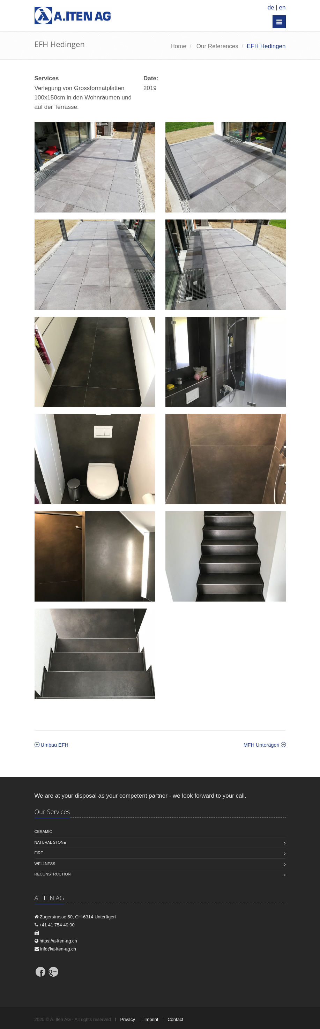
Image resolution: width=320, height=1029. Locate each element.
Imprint (151, 1019)
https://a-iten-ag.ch (58, 941)
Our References (217, 46)
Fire (39, 853)
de (271, 7)
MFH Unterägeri (265, 745)
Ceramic (43, 831)
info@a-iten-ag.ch (58, 949)
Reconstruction (53, 874)
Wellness (45, 864)
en (282, 7)
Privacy (127, 1019)
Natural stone (50, 842)
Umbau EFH (51, 745)
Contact (175, 1019)
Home (178, 46)
